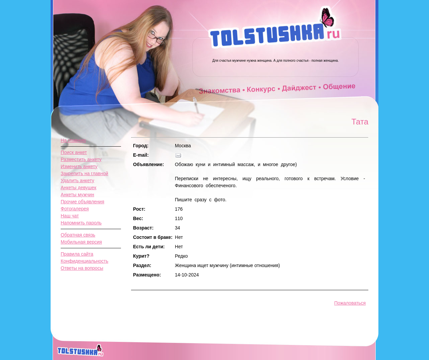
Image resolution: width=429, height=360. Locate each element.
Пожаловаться (350, 303)
